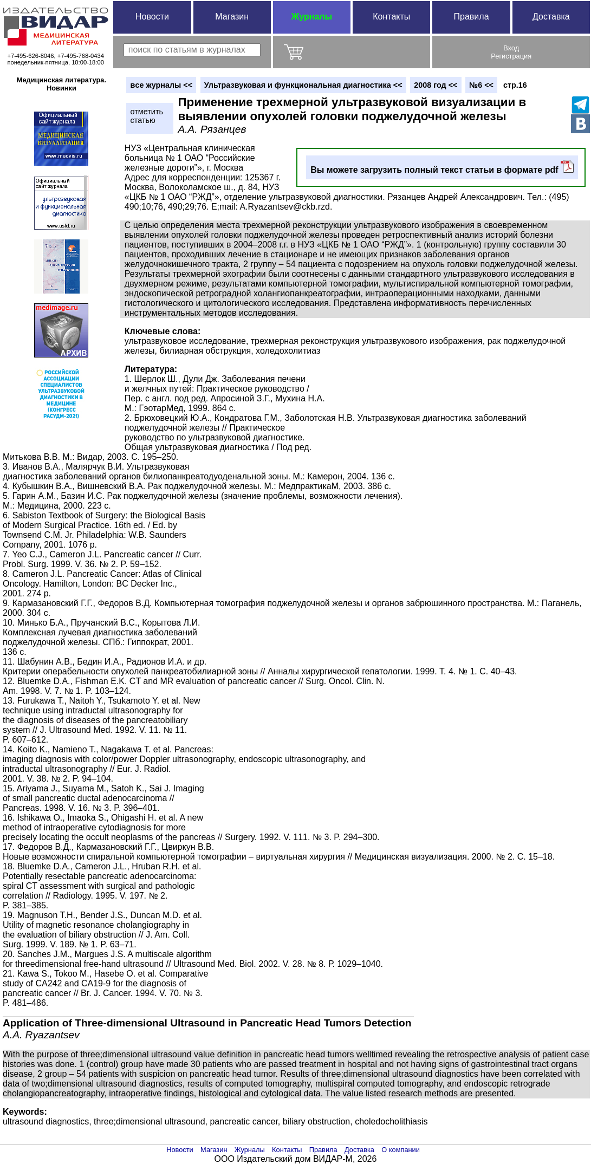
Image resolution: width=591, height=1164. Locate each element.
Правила (471, 16)
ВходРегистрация (511, 52)
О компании (400, 1150)
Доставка (551, 16)
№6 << (481, 85)
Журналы (311, 16)
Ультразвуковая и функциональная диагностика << (303, 85)
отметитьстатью (147, 116)
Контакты (391, 16)
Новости (152, 16)
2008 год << (435, 85)
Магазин (232, 16)
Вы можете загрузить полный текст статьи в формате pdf (442, 167)
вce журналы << (162, 85)
